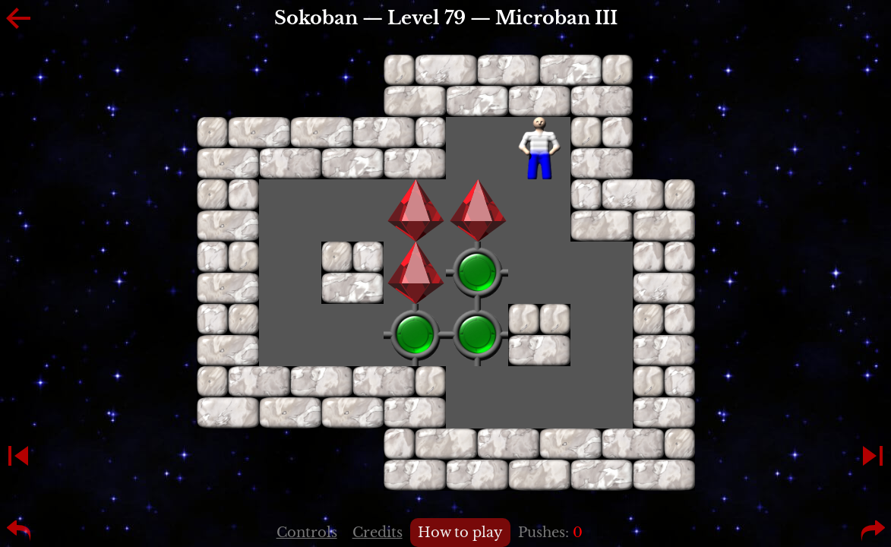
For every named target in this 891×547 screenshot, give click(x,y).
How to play (460, 532)
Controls (306, 532)
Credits (377, 532)
